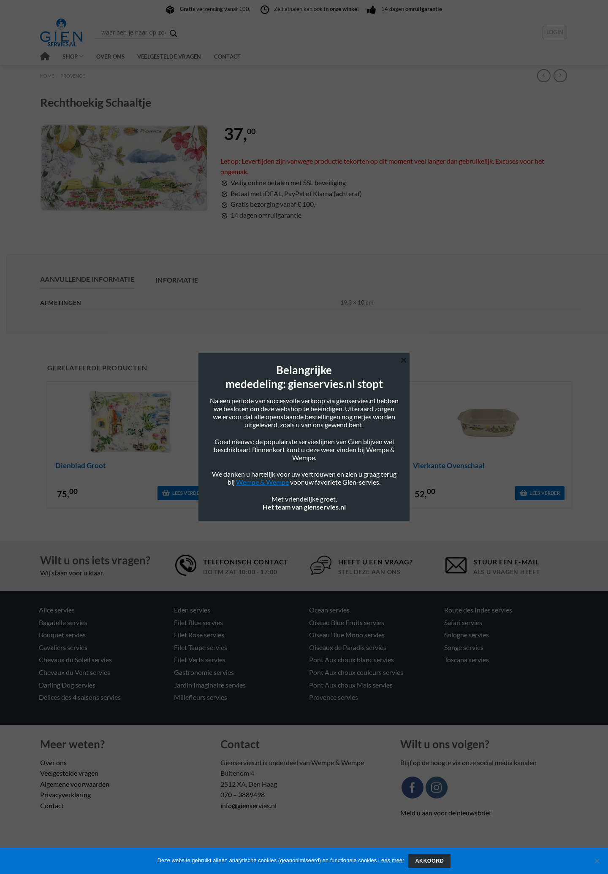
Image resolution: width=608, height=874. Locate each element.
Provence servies (333, 697)
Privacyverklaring (65, 794)
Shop (72, 56)
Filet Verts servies (199, 660)
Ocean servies (329, 610)
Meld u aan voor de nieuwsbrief (445, 813)
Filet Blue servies (198, 622)
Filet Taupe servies (200, 647)
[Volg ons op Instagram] (437, 787)
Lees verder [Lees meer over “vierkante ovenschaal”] (544, 493)
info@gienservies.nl (248, 805)
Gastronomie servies (204, 672)
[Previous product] (560, 75)
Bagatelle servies (63, 622)
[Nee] (597, 863)
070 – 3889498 (242, 794)
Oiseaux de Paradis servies (347, 647)
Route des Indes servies (478, 610)
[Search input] (133, 32)
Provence (72, 75)
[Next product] (543, 75)
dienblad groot (80, 465)
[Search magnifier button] (173, 33)
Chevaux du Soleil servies (75, 660)
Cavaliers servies (63, 647)
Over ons (110, 56)
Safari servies (463, 622)
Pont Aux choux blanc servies (351, 660)
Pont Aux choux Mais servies (351, 685)
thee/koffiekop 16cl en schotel (284, 465)
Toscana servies (466, 660)
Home (47, 75)
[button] (555, 32)
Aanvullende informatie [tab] (87, 279)
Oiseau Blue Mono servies (347, 635)
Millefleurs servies (200, 697)
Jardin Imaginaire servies (210, 685)
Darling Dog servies (67, 685)
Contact (227, 56)
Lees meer (391, 860)
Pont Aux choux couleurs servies (356, 672)
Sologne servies (466, 635)
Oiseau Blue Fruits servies (346, 622)
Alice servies (57, 610)
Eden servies (192, 610)
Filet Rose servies (199, 635)
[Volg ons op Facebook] (412, 787)
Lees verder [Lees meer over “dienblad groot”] (187, 493)
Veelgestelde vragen (169, 56)
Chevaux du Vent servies (74, 672)
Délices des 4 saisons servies (80, 697)
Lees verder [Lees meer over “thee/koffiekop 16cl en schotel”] (366, 493)
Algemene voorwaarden (74, 784)
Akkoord (429, 861)
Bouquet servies (62, 635)
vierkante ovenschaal (449, 465)
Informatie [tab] (176, 280)
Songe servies (463, 647)
